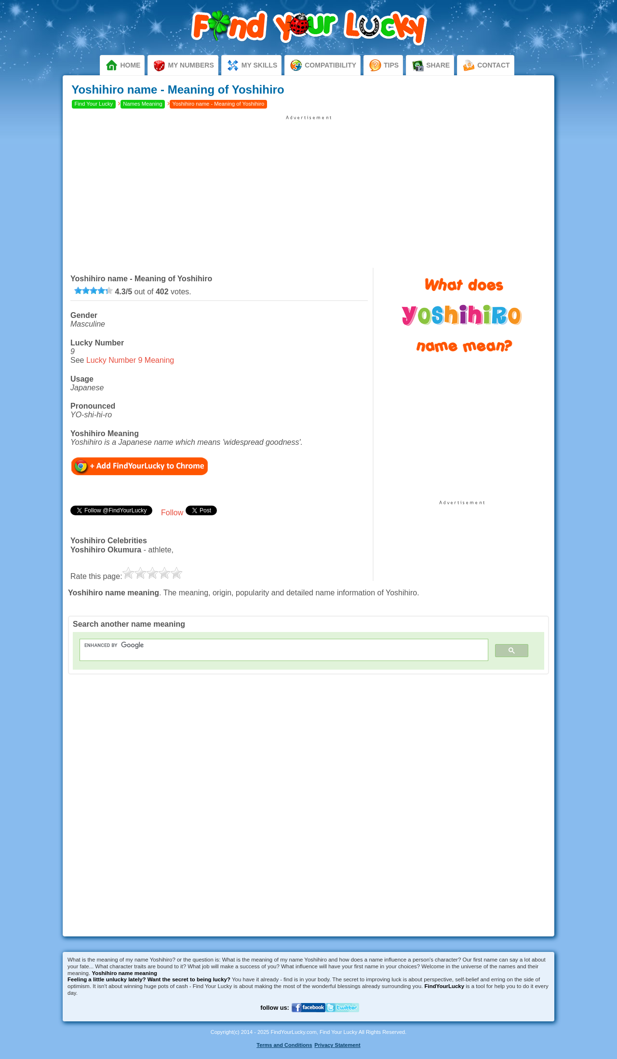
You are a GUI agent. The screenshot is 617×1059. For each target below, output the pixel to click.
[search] (278, 645)
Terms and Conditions (284, 1045)
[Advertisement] (308, 188)
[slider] (93, 290)
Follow (172, 513)
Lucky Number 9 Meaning (130, 360)
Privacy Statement (337, 1045)
